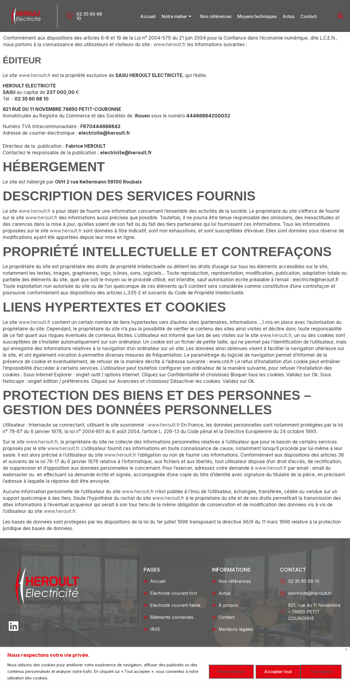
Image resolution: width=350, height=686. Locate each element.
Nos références (216, 16)
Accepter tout (319, 671)
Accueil (148, 16)
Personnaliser (221, 671)
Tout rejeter (270, 671)
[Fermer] (346, 649)
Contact (309, 16)
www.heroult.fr (170, 44)
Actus (290, 16)
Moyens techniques (258, 16)
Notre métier (178, 16)
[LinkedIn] (13, 624)
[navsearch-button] (329, 16)
